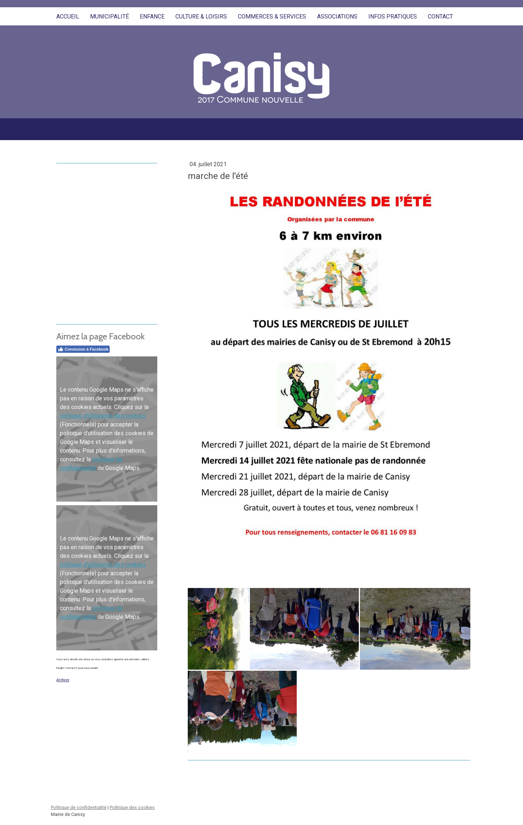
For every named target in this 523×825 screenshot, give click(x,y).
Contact (440, 16)
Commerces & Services (272, 16)
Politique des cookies (132, 807)
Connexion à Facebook (83, 349)
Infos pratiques (392, 16)
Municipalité (109, 16)
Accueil (67, 16)
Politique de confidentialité (78, 807)
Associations (337, 16)
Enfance (152, 16)
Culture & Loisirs (201, 16)
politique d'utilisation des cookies (103, 415)
